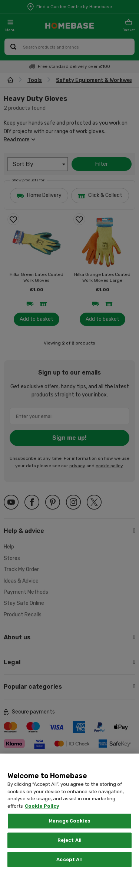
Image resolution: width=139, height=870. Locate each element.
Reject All (69, 854)
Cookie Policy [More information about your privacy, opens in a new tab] (42, 820)
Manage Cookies (69, 835)
